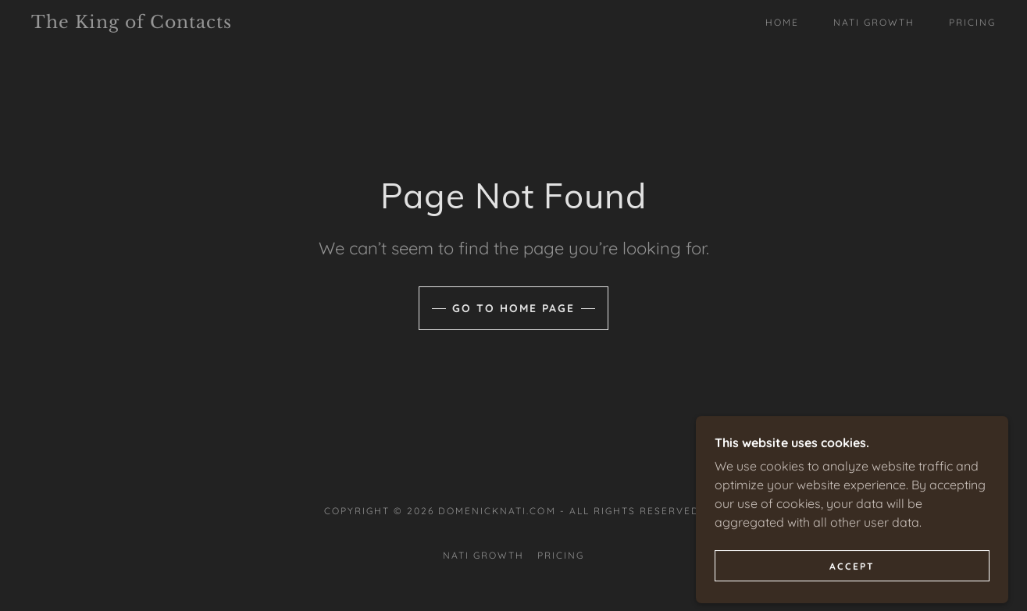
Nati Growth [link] (874, 22)
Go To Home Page (513, 308)
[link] (163, 23)
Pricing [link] (972, 22)
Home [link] (782, 22)
